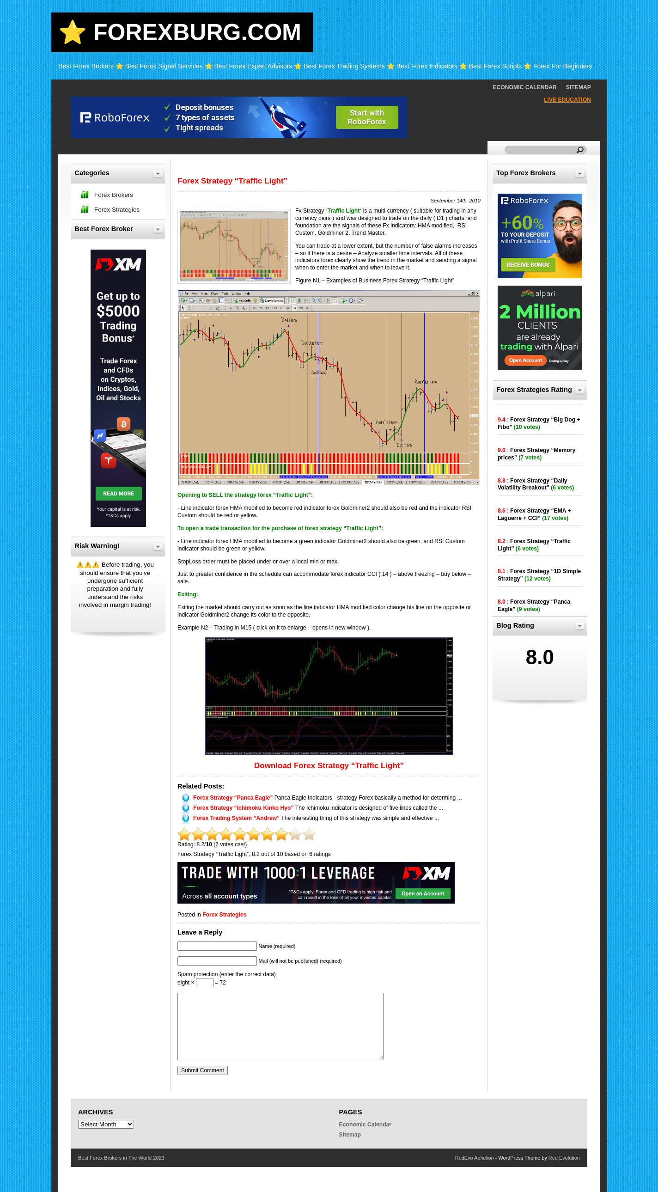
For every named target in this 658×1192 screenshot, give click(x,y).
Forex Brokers (113, 194)
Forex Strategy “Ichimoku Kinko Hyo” (243, 808)
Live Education (567, 100)
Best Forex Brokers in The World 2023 (121, 1158)
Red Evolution (564, 1158)
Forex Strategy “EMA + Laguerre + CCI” (534, 514)
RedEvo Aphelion (474, 1158)
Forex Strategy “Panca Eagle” (233, 798)
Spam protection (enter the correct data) (226, 974)
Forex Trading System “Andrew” (236, 818)
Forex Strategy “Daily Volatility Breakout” (532, 484)
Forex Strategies (224, 914)
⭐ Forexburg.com (179, 32)
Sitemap (578, 87)
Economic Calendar (524, 87)
